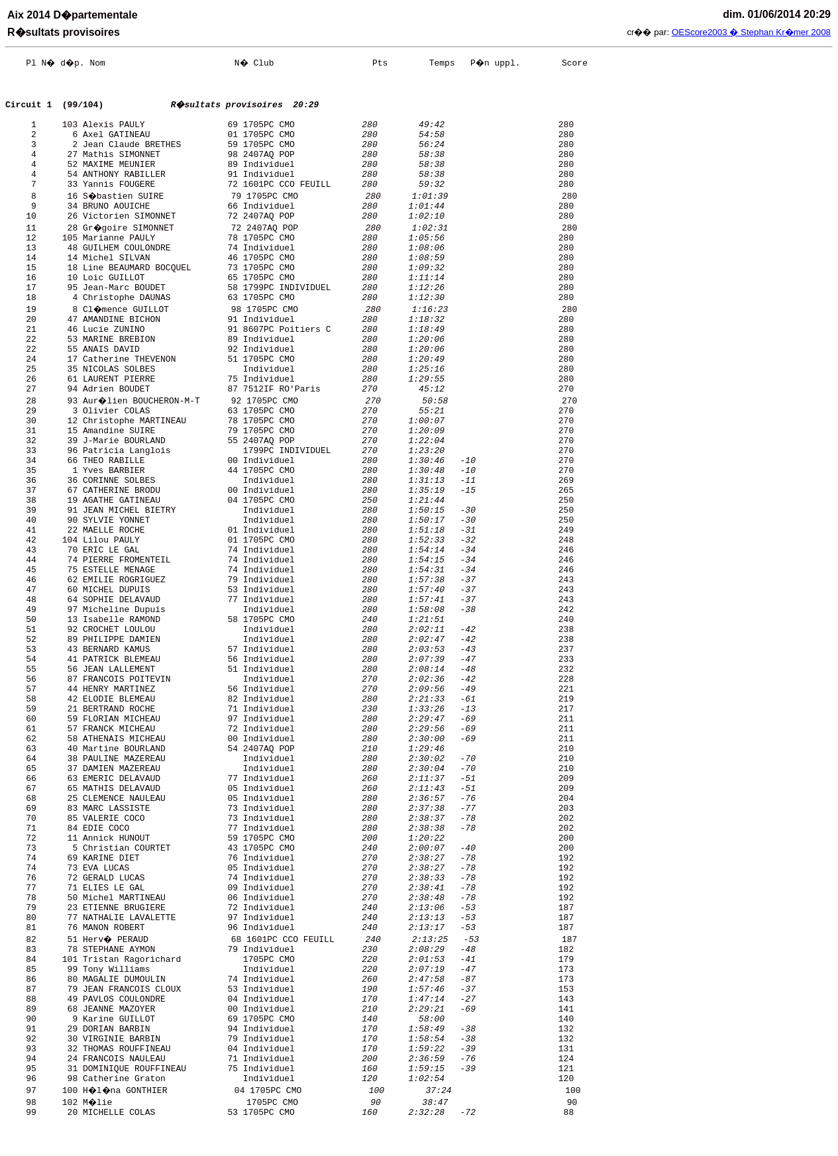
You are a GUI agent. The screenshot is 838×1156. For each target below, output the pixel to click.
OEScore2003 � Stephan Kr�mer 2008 (751, 32)
